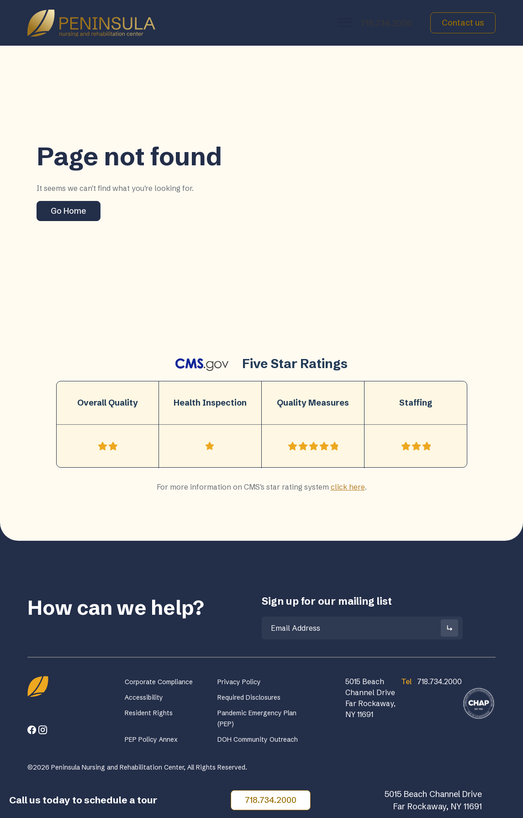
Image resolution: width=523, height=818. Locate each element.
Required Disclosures (248, 697)
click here (348, 486)
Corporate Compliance (159, 682)
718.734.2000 (386, 23)
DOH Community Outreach (257, 739)
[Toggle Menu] (345, 22)
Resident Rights (149, 713)
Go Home (68, 211)
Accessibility (144, 697)
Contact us (463, 22)
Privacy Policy (239, 682)
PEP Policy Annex (151, 739)
